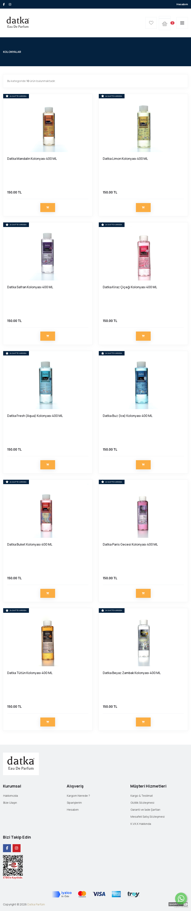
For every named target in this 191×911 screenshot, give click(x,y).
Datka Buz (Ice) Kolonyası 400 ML (127, 416)
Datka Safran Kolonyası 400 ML (30, 287)
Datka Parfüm (36, 904)
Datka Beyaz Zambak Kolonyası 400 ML (132, 673)
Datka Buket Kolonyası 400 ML (29, 544)
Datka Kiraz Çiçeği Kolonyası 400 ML (130, 287)
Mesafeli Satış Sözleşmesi (148, 816)
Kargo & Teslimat (142, 795)
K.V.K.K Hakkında (141, 824)
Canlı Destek (181, 906)
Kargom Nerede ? (78, 795)
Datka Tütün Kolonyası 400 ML (29, 673)
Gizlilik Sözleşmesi (142, 802)
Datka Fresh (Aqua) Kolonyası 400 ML (35, 416)
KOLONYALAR (12, 52)
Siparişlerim (74, 802)
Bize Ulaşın (10, 802)
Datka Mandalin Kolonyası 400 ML (32, 158)
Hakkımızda (10, 795)
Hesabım (182, 4)
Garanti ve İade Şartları (145, 809)
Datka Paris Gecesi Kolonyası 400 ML (130, 544)
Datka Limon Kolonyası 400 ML (125, 158)
